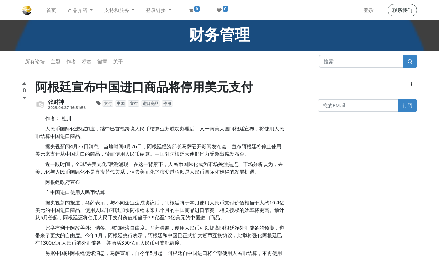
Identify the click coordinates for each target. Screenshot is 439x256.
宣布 (134, 103)
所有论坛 (35, 61)
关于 (118, 61)
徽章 (102, 61)
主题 (55, 61)
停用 (167, 103)
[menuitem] (51, 10)
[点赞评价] (24, 84)
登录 (369, 10)
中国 (121, 103)
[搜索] (410, 61)
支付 (108, 103)
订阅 (407, 105)
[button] (412, 84)
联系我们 (402, 10)
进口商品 (150, 103)
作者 (71, 61)
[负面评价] (24, 98)
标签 (87, 61)
